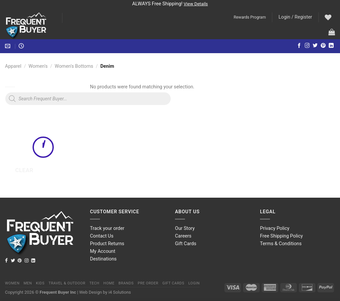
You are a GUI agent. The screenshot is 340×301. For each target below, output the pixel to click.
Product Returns (107, 244)
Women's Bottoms (74, 66)
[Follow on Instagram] (307, 46)
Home (108, 283)
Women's (38, 66)
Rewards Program (250, 17)
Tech (94, 283)
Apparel (13, 66)
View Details (196, 3)
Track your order (107, 228)
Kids (40, 283)
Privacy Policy (275, 228)
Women (12, 283)
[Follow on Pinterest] (323, 46)
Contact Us (102, 236)
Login (194, 283)
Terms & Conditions (280, 244)
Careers (183, 236)
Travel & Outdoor (66, 283)
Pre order (148, 283)
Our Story (185, 228)
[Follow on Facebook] (299, 46)
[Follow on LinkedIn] (331, 46)
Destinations (103, 259)
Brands (126, 283)
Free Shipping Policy (281, 236)
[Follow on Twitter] (315, 46)
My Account (102, 251)
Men (28, 283)
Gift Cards (185, 244)
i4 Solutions (120, 292)
